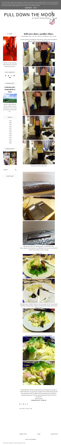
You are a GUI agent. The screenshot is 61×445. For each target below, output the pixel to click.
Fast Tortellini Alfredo (38, 334)
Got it (35, 7)
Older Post (54, 434)
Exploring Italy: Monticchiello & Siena (9, 89)
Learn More (28, 7)
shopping (46, 36)
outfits (40, 36)
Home (38, 434)
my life (35, 36)
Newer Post (23, 434)
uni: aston (53, 36)
